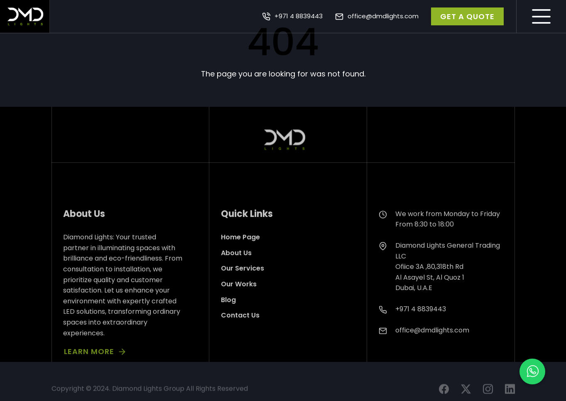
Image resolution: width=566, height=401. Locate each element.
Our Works (239, 298)
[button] (532, 371)
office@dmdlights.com (383, 16)
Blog (228, 314)
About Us (236, 267)
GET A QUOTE (467, 16)
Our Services (242, 282)
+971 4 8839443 (298, 16)
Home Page (240, 251)
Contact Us (240, 329)
